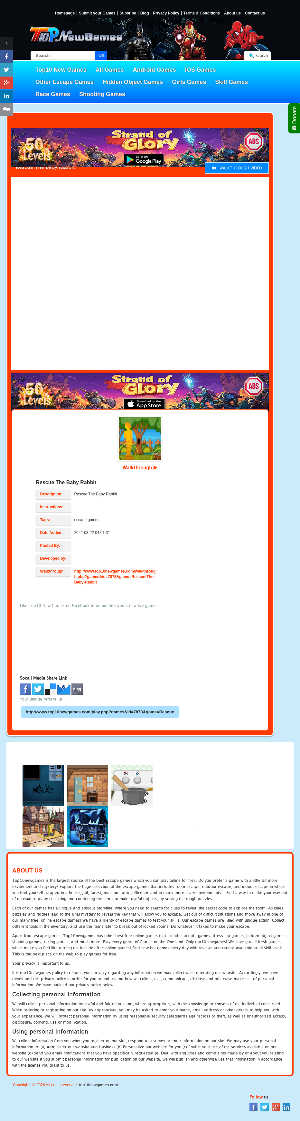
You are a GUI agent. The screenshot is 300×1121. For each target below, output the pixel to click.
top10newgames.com (98, 1085)
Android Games (154, 70)
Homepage (65, 13)
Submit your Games (97, 13)
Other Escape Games (64, 82)
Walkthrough (140, 467)
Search (262, 55)
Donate (295, 118)
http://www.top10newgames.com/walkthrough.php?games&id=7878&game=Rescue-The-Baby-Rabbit (114, 576)
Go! (102, 55)
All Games (110, 70)
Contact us (255, 13)
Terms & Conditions (201, 13)
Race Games (52, 94)
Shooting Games (102, 94)
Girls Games (189, 82)
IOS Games (200, 70)
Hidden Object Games (133, 82)
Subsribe (127, 13)
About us (232, 13)
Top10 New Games (61, 70)
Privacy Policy (166, 13)
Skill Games (231, 82)
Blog (144, 13)
